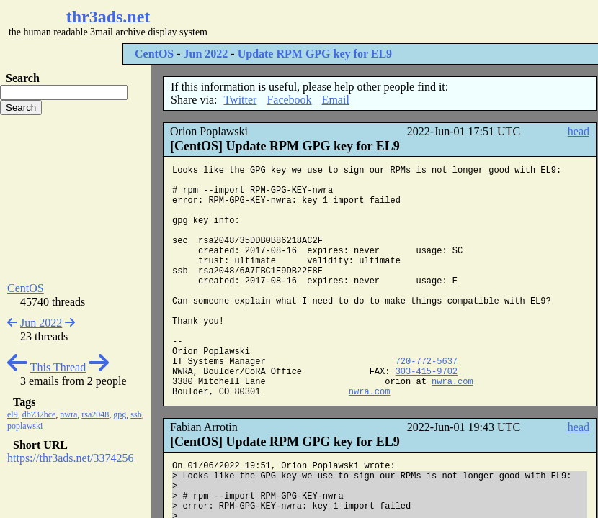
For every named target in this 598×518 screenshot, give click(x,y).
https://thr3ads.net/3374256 (70, 458)
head (578, 131)
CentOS (154, 53)
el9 (12, 414)
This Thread (58, 367)
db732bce (39, 414)
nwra (68, 414)
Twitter (239, 100)
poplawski (25, 426)
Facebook (289, 100)
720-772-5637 (427, 362)
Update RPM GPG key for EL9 (315, 53)
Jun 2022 (206, 53)
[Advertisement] (76, 199)
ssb (135, 414)
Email (335, 100)
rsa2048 (95, 414)
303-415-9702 (427, 372)
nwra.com (452, 382)
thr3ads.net (108, 16)
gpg (119, 414)
